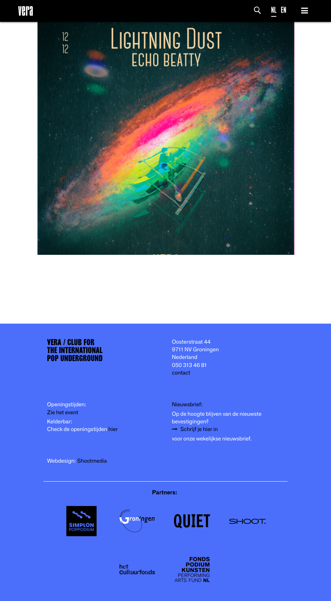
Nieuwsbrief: (187, 404)
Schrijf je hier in (199, 429)
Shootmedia (92, 461)
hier (112, 429)
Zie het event (62, 412)
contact (181, 373)
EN (283, 10)
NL (274, 10)
